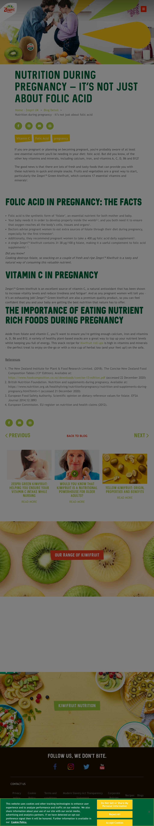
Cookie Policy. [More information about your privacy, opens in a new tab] (19, 822)
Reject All (114, 814)
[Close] (149, 812)
